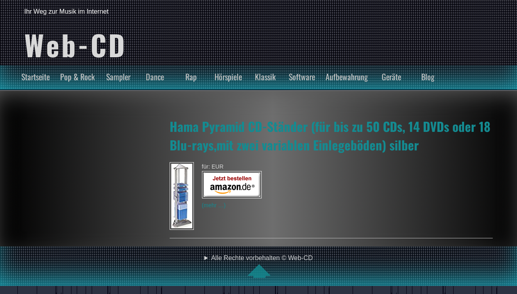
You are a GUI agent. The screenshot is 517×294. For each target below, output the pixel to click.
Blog (428, 77)
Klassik (265, 77)
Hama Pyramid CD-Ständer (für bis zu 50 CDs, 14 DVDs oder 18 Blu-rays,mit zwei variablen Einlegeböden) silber (330, 135)
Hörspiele (228, 77)
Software (302, 77)
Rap (191, 77)
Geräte (391, 77)
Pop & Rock (77, 77)
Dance (155, 77)
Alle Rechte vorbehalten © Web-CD (262, 266)
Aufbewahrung (347, 77)
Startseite (35, 77)
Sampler (118, 77)
